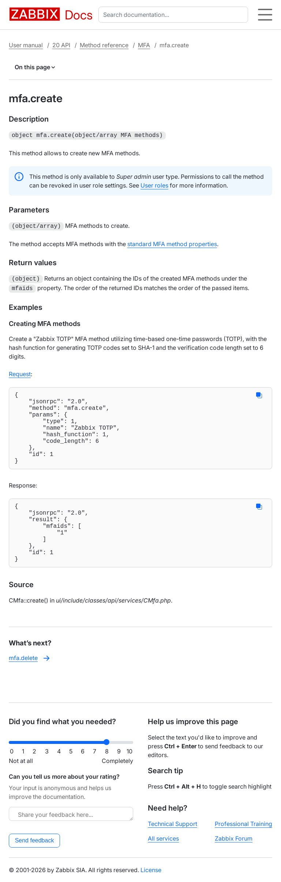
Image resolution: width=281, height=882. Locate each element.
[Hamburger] (265, 15)
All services (163, 838)
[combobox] (174, 15)
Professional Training (243, 823)
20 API (61, 45)
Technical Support (172, 823)
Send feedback (34, 840)
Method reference (104, 45)
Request (20, 371)
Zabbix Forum (233, 838)
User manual (26, 45)
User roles (154, 184)
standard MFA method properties (172, 242)
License (150, 870)
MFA (144, 45)
